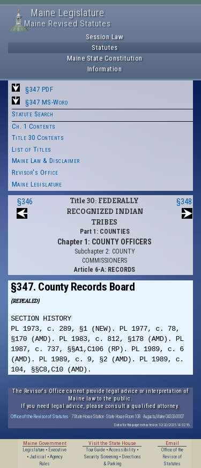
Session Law (105, 37)
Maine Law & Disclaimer (46, 161)
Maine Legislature (37, 184)
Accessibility (122, 449)
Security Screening (101, 456)
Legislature (33, 449)
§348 (184, 201)
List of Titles (31, 149)
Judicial (37, 456)
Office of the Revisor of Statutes (40, 416)
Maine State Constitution (105, 58)
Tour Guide (95, 449)
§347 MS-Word (46, 102)
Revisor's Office (35, 172)
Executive (57, 449)
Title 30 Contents (38, 137)
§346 (25, 201)
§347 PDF (39, 89)
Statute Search (33, 114)
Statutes (104, 47)
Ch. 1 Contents (34, 126)
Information (104, 69)
